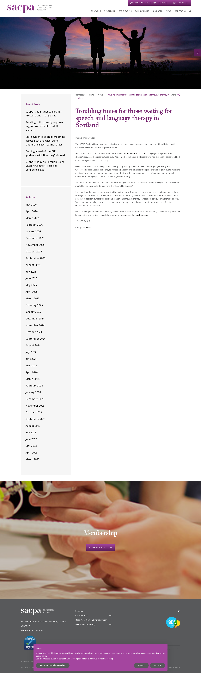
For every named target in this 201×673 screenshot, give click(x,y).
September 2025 (35, 258)
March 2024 (32, 378)
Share (173, 94)
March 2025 (32, 298)
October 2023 (34, 412)
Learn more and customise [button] (52, 665)
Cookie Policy (81, 615)
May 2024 (31, 365)
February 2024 (34, 385)
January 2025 (33, 311)
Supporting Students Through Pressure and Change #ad (44, 113)
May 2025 (31, 285)
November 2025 (35, 244)
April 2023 (32, 452)
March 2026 (32, 218)
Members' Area (141, 3)
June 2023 (31, 439)
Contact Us (182, 3)
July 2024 (31, 352)
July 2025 (31, 271)
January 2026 (33, 231)
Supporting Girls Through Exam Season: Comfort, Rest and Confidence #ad (45, 165)
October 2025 (34, 251)
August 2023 (33, 425)
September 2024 (35, 338)
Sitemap (79, 611)
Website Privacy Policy (85, 624)
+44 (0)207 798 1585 (34, 630)
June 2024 (31, 358)
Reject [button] (141, 665)
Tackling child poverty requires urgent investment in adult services (44, 126)
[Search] (189, 11)
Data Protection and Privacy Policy (91, 620)
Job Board (162, 3)
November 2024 (35, 325)
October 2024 (34, 332)
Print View (25, 661)
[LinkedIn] (179, 611)
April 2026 (32, 211)
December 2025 (35, 238)
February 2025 (34, 305)
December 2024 (35, 318)
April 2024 (32, 372)
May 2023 (31, 446)
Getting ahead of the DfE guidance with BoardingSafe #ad (45, 153)
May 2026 (31, 204)
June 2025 (31, 278)
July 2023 (31, 432)
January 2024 (33, 392)
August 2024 (33, 345)
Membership (96, 547)
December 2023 (35, 399)
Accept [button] (157, 665)
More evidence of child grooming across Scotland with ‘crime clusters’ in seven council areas (45, 140)
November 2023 (35, 405)
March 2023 (32, 459)
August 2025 (33, 265)
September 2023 (35, 419)
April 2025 (32, 291)
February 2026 (34, 224)
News (88, 227)
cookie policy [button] (41, 656)
